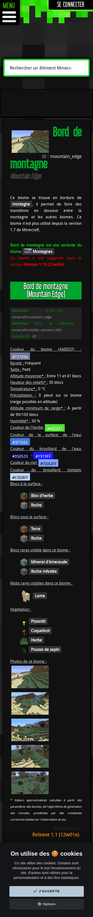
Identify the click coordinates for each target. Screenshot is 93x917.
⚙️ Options (46, 904)
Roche (36, 505)
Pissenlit (38, 621)
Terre (35, 528)
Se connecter (71, 4)
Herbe (36, 640)
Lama (40, 595)
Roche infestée (44, 571)
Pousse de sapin (45, 649)
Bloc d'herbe (42, 495)
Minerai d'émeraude (49, 562)
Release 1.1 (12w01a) (55, 834)
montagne (21, 204)
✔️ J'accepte (46, 891)
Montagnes (38, 251)
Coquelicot (40, 630)
